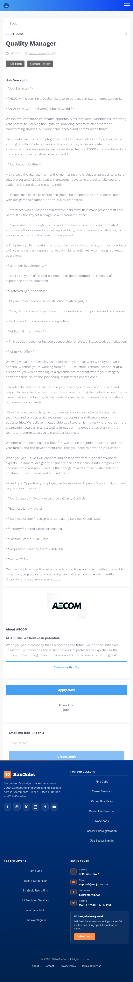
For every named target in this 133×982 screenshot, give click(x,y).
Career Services (102, 791)
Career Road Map (102, 801)
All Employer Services (35, 900)
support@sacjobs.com (93, 884)
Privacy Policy (68, 965)
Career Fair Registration (102, 831)
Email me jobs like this (26, 733)
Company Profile (66, 667)
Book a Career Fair (35, 881)
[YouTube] (54, 807)
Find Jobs (102, 781)
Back (13, 23)
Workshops (102, 821)
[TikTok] (45, 807)
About (35, 965)
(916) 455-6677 (89, 874)
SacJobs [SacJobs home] (19, 774)
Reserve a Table (35, 910)
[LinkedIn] (35, 807)
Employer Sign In (35, 920)
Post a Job (35, 871)
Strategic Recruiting (35, 890)
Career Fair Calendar (102, 811)
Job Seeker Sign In (102, 840)
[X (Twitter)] (26, 807)
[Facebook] (7, 807)
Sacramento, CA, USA (42, 53)
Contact (49, 965)
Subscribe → (85, 936)
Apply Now (66, 690)
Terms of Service (91, 965)
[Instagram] (17, 807)
